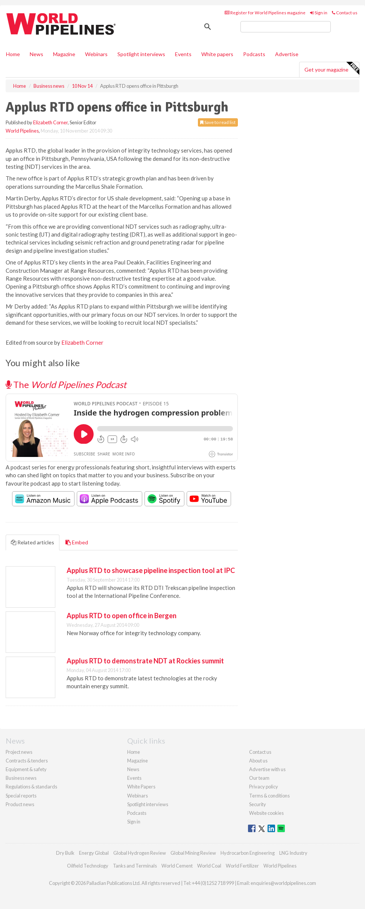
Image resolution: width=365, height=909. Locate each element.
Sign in (318, 12)
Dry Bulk (65, 853)
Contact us (344, 12)
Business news (21, 778)
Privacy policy (263, 787)
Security (257, 804)
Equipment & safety (26, 769)
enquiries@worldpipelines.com (283, 883)
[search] (285, 26)
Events (183, 54)
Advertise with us (267, 769)
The (66, 384)
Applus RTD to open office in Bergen (121, 615)
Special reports (21, 796)
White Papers (141, 787)
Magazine (64, 54)
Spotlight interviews (141, 54)
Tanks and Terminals (135, 866)
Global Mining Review (193, 853)
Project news (19, 752)
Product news (20, 804)
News (133, 769)
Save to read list (218, 122)
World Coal (209, 866)
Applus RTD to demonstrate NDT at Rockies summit (145, 661)
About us (258, 761)
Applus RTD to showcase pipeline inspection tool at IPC (151, 570)
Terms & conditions (269, 796)
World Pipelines (22, 131)
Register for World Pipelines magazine (265, 12)
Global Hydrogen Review (139, 853)
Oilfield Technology (87, 866)
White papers (217, 54)
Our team (259, 778)
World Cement (177, 866)
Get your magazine (331, 68)
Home (13, 54)
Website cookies (266, 813)
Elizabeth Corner (50, 122)
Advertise (286, 54)
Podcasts (254, 54)
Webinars (96, 54)
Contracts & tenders (27, 761)
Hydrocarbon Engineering (248, 853)
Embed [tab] (76, 542)
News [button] (36, 54)
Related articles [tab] (32, 542)
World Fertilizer (242, 866)
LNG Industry (293, 853)
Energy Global (94, 853)
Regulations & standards (31, 787)
